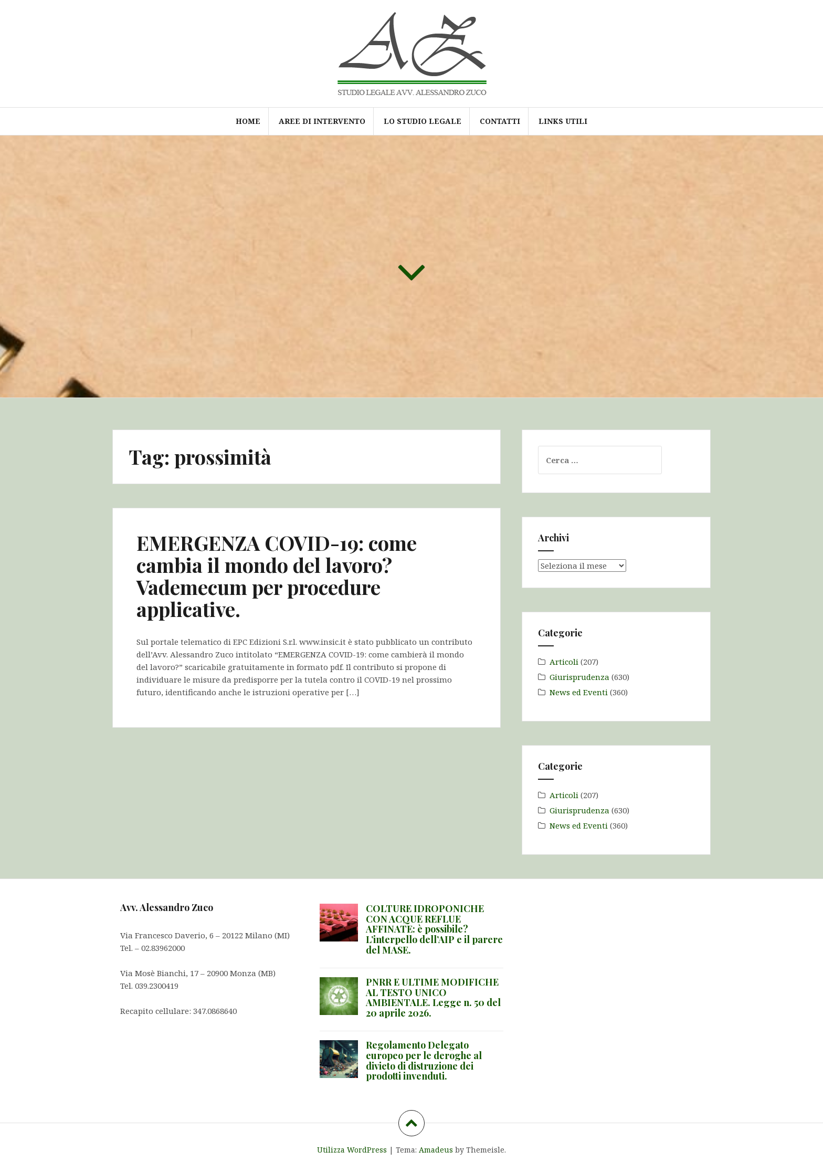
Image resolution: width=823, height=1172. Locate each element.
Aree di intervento (322, 121)
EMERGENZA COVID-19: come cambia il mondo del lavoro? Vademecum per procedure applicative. (276, 575)
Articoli (564, 661)
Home (248, 121)
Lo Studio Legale (422, 121)
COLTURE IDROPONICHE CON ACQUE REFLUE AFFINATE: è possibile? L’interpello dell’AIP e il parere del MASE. (434, 929)
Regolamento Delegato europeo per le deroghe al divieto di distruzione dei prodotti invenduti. (424, 1060)
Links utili (563, 121)
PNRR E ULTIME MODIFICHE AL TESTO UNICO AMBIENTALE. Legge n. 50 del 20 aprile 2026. (433, 997)
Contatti (500, 121)
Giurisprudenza (579, 677)
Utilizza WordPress (352, 1150)
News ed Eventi (579, 692)
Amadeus (436, 1150)
